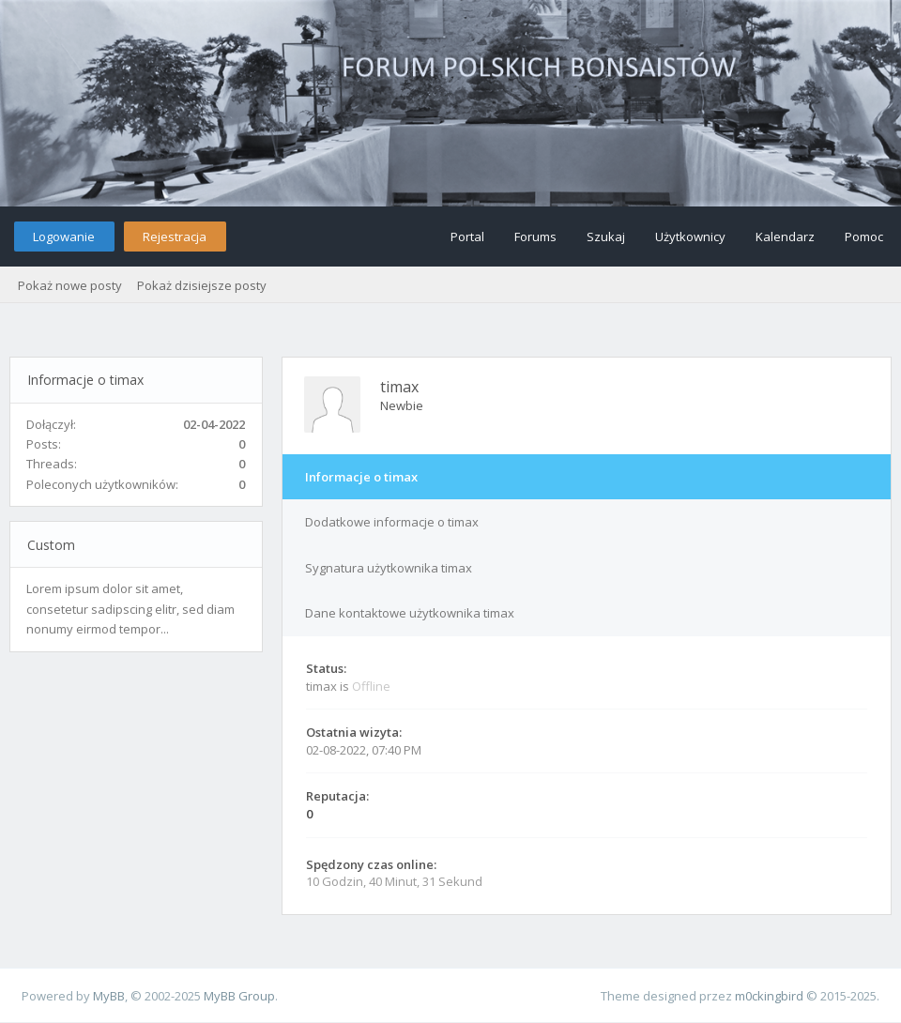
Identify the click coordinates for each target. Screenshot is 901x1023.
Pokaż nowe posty (70, 285)
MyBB (109, 995)
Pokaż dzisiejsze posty (202, 285)
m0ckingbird (769, 995)
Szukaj (606, 236)
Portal (467, 236)
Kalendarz (785, 236)
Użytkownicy (690, 236)
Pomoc (864, 236)
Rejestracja (174, 236)
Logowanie (64, 236)
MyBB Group (239, 995)
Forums (535, 236)
